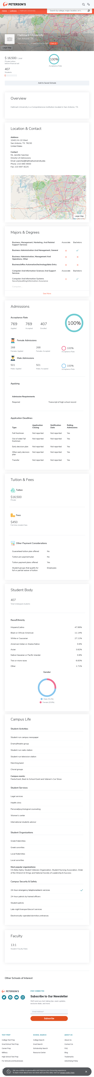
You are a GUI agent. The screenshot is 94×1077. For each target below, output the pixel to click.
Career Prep (6, 1048)
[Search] (83, 4)
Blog (66, 1053)
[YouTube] (16, 997)
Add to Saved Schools (47, 83)
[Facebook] (10, 997)
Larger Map (7, 48)
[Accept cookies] (84, 1071)
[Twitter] (4, 997)
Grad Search (38, 1044)
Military (4, 1053)
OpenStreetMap (77, 15)
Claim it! (53, 43)
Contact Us (69, 1044)
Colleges (13, 10)
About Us (68, 1040)
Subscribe (49, 1018)
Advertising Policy (71, 1061)
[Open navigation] (88, 4)
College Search (38, 1040)
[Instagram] (23, 997)
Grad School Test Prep (10, 1044)
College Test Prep (8, 1040)
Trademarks (69, 1057)
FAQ (66, 1048)
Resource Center (39, 1053)
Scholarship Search (40, 1048)
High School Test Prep (10, 1057)
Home (4, 10)
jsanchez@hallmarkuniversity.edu (30, 161)
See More (47, 293)
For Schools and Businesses (12, 1061)
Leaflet (64, 15)
